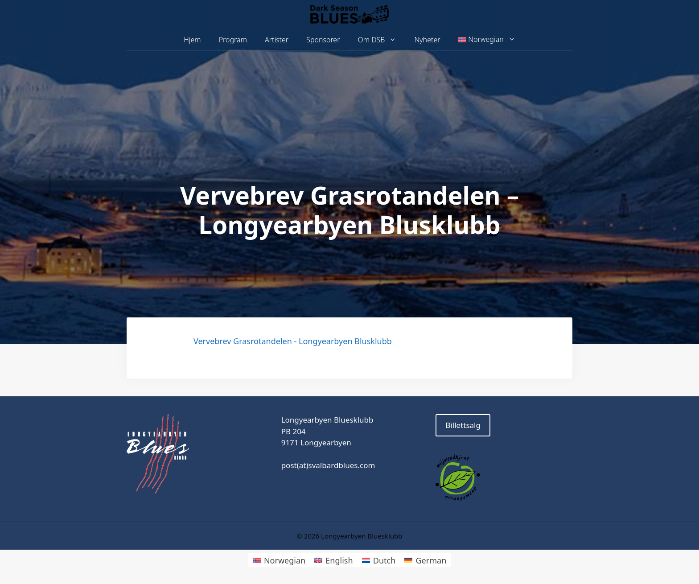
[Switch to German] (425, 560)
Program (233, 40)
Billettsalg (463, 425)
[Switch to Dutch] (379, 560)
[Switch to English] (333, 560)
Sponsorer (323, 40)
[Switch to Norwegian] (279, 560)
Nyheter (427, 40)
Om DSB (382, 40)
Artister (276, 40)
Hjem (192, 40)
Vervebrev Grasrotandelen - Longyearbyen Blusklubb (292, 341)
